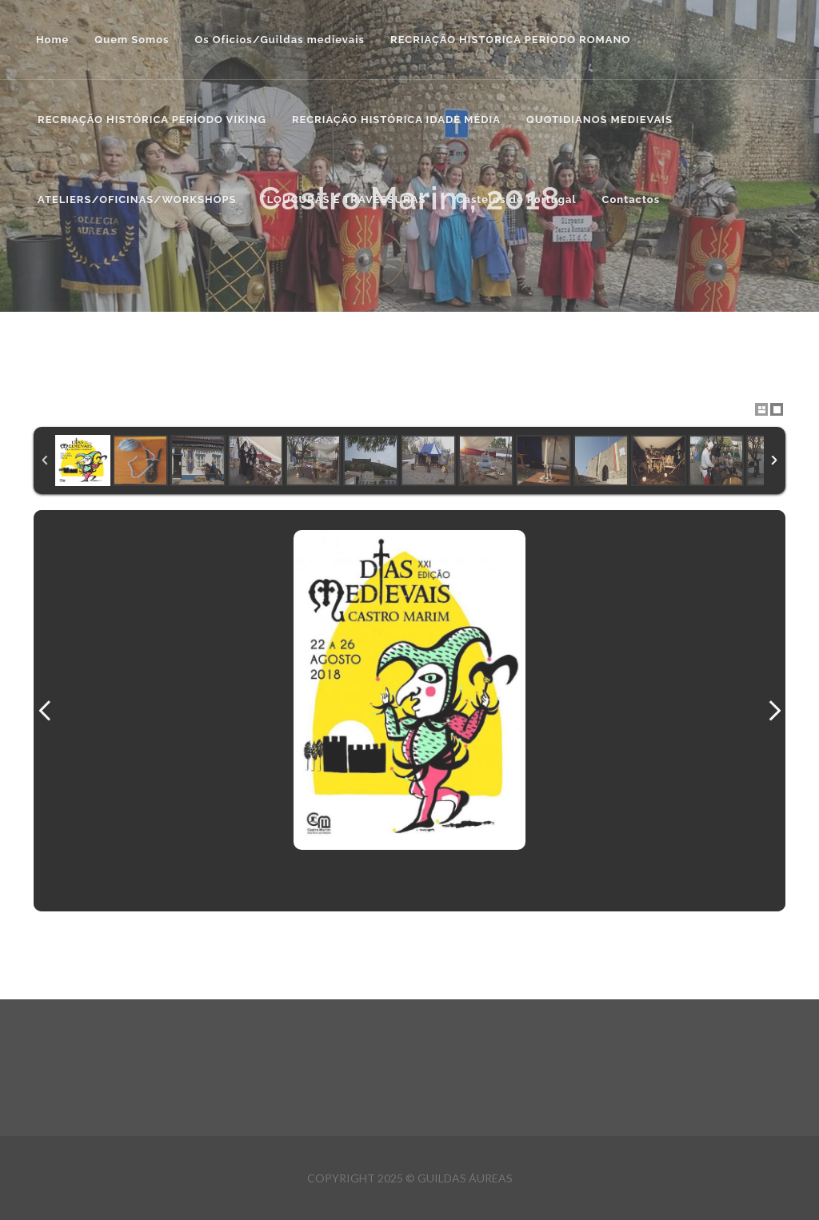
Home (52, 40)
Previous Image (45, 710)
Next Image (774, 710)
